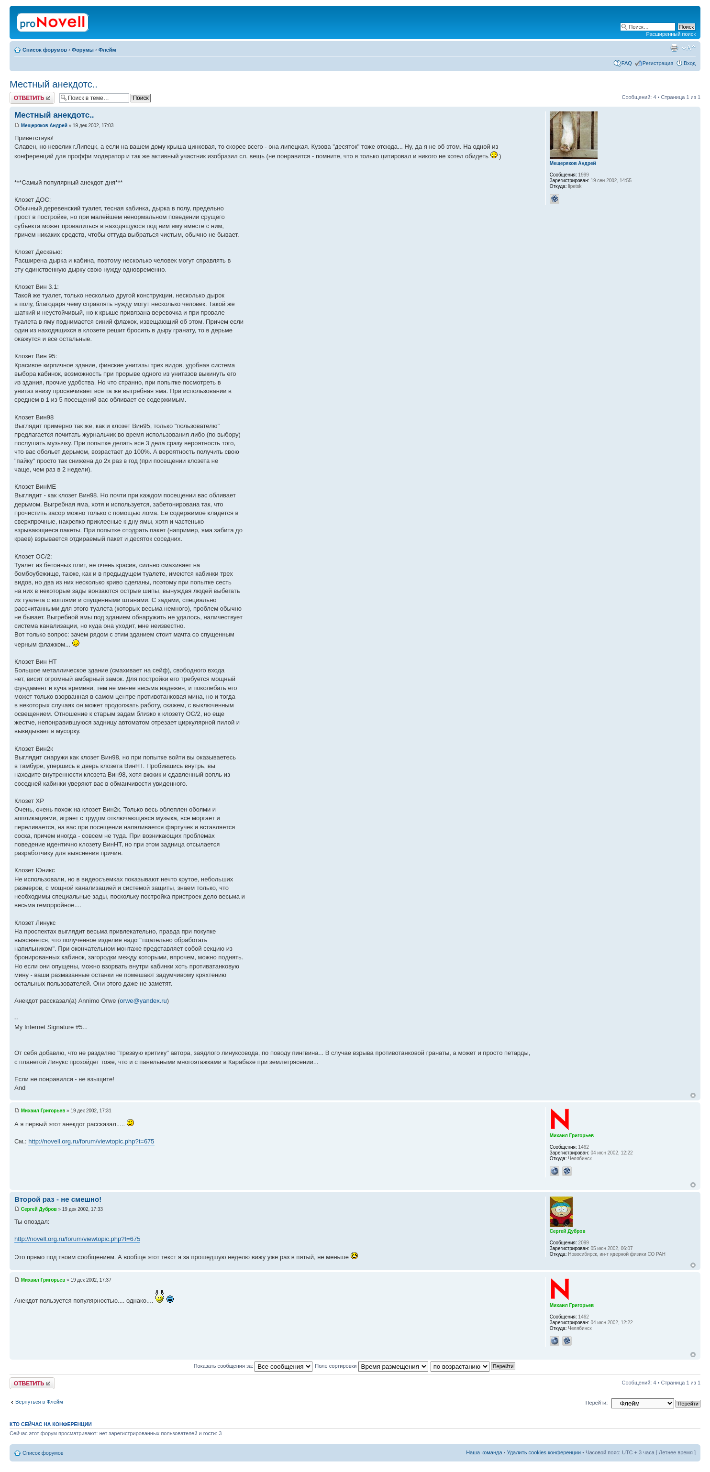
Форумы (83, 50)
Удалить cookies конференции (544, 1452)
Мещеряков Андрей (44, 125)
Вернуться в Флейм (39, 1402)
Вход (690, 63)
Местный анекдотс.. (54, 84)
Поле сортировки (371, 1366)
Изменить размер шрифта (689, 48)
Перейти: (597, 1403)
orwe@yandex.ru (143, 1000)
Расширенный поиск (671, 34)
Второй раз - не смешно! (57, 1199)
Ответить (32, 98)
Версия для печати (674, 48)
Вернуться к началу (693, 1095)
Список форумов (44, 50)
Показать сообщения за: (253, 1366)
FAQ (626, 63)
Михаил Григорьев (43, 1110)
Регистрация (658, 63)
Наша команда (484, 1452)
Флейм (107, 50)
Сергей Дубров (39, 1209)
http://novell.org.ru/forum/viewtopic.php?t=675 (91, 1141)
